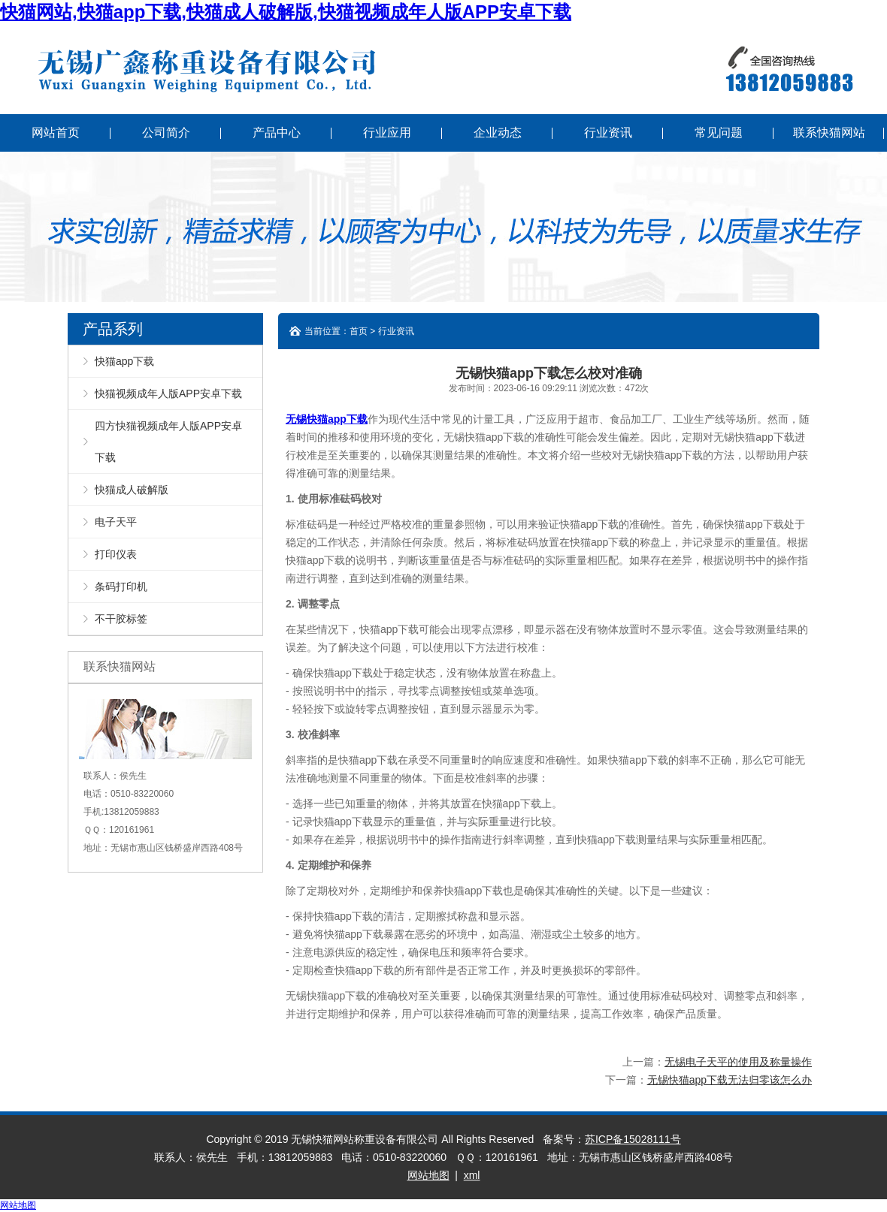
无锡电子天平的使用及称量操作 (738, 1062)
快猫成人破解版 (131, 490)
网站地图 (428, 1175)
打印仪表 (116, 554)
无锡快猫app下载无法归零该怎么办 (729, 1080)
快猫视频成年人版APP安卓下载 (168, 393)
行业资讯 (608, 132)
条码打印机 (121, 586)
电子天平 (116, 522)
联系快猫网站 (829, 132)
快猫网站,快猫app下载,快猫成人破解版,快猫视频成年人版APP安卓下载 (285, 12)
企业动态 (498, 132)
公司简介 (166, 132)
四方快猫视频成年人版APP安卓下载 (168, 441)
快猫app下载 (124, 361)
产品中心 (277, 132)
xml (472, 1175)
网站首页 (56, 132)
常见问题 (719, 132)
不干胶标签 (121, 619)
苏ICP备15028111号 (633, 1139)
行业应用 (387, 132)
